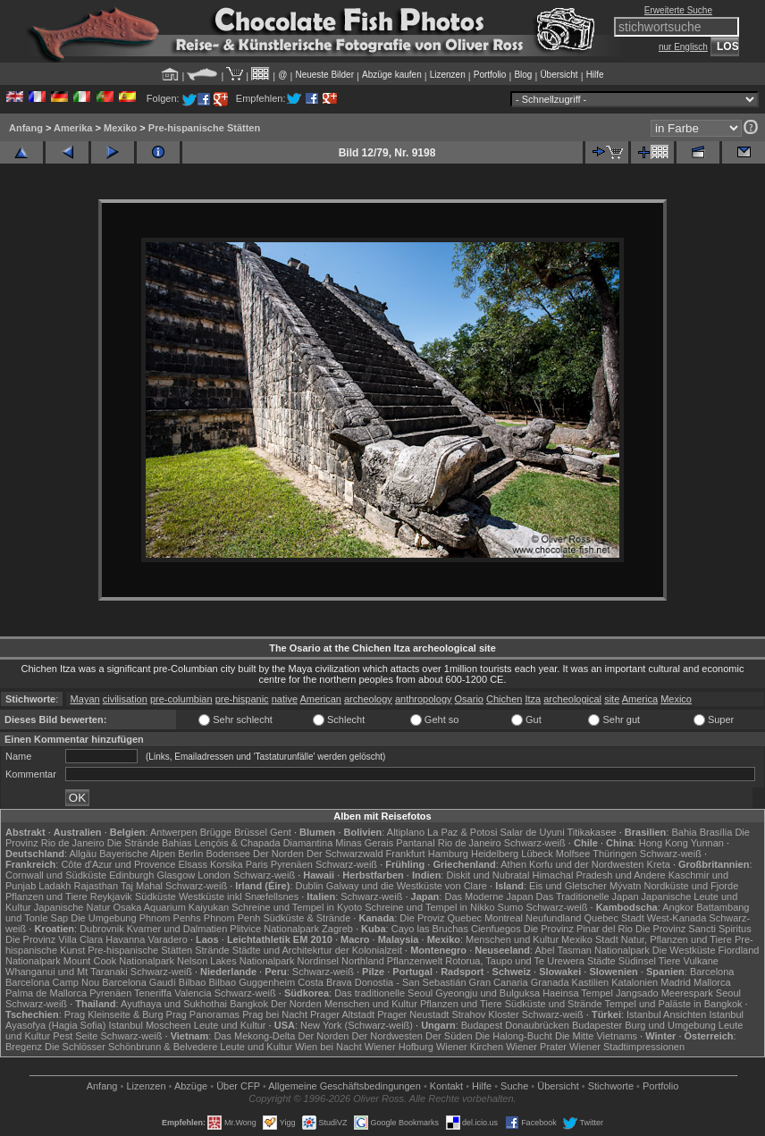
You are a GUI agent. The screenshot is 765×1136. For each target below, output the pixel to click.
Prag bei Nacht (274, 1014)
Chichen (504, 699)
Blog (523, 75)
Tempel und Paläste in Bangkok (673, 1003)
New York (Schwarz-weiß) (356, 1025)
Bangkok (249, 1003)
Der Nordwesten (386, 1036)
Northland (362, 960)
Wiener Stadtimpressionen (627, 1046)
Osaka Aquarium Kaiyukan (171, 907)
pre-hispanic (242, 699)
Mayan (85, 699)
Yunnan (707, 842)
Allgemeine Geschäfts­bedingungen (344, 1086)
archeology (368, 699)
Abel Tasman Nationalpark (592, 950)
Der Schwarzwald (345, 853)
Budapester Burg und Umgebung (644, 1025)
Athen (513, 864)
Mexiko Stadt (589, 939)
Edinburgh (131, 875)
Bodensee (228, 853)
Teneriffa (153, 993)
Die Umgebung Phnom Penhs (136, 918)
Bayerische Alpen (137, 853)
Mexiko (120, 127)
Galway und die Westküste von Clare (406, 885)
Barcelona (712, 971)
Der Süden (449, 1036)
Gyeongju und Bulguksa (487, 993)
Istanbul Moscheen (149, 1025)
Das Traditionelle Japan (587, 896)
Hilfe (595, 75)
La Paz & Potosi (462, 832)
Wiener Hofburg (399, 1046)
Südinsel (637, 960)
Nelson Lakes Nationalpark (235, 960)
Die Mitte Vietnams (596, 1036)
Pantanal (415, 842)
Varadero (167, 939)
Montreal (503, 918)
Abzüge (190, 1086)
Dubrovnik (102, 928)
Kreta (658, 864)
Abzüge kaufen (392, 75)
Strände (212, 950)
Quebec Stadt (613, 918)
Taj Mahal (142, 885)
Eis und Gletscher (568, 885)
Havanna (125, 939)
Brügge (215, 832)
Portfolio (490, 75)
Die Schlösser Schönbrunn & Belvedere (131, 1046)
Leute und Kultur (230, 1025)
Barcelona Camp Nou (52, 982)
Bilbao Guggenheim (252, 982)
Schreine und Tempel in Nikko (429, 907)
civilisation (125, 699)
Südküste (155, 896)
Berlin (190, 853)
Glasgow (175, 875)
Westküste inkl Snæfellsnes (238, 896)
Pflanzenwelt (414, 960)
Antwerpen (174, 832)
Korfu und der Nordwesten (586, 864)
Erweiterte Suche (678, 10)
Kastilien (590, 982)
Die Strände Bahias (149, 842)
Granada (550, 982)
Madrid (675, 982)
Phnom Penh (232, 918)
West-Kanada (676, 918)
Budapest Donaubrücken (515, 1025)
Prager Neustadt (413, 1014)
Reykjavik (111, 896)
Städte (601, 960)
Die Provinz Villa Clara (54, 939)
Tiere (670, 960)
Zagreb (337, 928)
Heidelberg (494, 853)
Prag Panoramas (203, 1014)
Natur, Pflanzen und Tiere (676, 939)
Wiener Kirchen (469, 1046)
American (319, 699)
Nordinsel (318, 960)
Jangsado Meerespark (664, 993)
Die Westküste (684, 950)
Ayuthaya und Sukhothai (174, 1003)
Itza (533, 699)
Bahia (683, 832)
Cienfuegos (496, 928)
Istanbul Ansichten (666, 1014)
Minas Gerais (364, 842)
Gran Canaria (498, 982)
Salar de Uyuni (532, 832)
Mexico (676, 699)
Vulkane (701, 960)
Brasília (716, 832)
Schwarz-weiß (535, 842)
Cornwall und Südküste (55, 875)
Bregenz (23, 1046)
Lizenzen (448, 75)
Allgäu (83, 853)
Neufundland (553, 918)
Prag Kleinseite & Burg (114, 1014)
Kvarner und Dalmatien (177, 928)
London (214, 875)
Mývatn (625, 885)
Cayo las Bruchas (429, 928)
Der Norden (278, 853)
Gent (280, 832)
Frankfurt (405, 853)
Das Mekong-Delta (254, 1036)
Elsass (193, 864)
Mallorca (712, 982)
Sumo (511, 907)
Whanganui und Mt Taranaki (66, 971)
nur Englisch (683, 47)
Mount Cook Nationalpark (118, 960)
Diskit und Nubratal (487, 875)
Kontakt (446, 1086)
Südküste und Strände (553, 1003)
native (285, 699)
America (640, 699)
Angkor (678, 907)
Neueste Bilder (324, 75)
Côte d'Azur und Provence (118, 864)
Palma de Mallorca (46, 993)
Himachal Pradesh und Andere (598, 875)
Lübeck (536, 853)
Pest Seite (75, 1036)
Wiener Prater (536, 1046)
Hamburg (448, 853)
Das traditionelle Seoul (383, 993)
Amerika (73, 127)
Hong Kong (663, 842)
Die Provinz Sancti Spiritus (693, 928)
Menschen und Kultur (512, 939)
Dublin (310, 885)
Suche (514, 1086)
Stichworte (611, 1086)
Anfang (26, 127)
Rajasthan (95, 885)
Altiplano (406, 832)
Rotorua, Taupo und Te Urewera (514, 960)
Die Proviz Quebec (440, 918)
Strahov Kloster (484, 1014)
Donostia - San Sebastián (411, 982)
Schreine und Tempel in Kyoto (296, 907)
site (611, 699)
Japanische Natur (72, 907)
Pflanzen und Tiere (46, 896)
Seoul (728, 993)
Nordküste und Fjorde (690, 885)
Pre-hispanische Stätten (204, 127)
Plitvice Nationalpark (274, 928)
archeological (572, 699)
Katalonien (634, 982)
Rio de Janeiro (469, 842)
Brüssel (250, 832)
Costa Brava (325, 982)
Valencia (192, 993)
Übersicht (558, 75)
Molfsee (573, 853)
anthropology (423, 699)
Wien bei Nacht (328, 1046)
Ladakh (54, 885)
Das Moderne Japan (488, 896)
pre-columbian (181, 699)
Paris (257, 864)
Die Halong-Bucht (513, 1036)
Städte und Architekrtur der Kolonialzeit (317, 950)
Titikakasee (591, 832)
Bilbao (192, 982)
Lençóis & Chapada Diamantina (264, 842)
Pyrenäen (292, 864)
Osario (469, 699)
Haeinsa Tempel (577, 993)
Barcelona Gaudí (139, 982)
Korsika (226, 864)
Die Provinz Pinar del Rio (578, 928)
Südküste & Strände (306, 918)
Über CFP (238, 1086)
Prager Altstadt (342, 1014)
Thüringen (615, 853)
